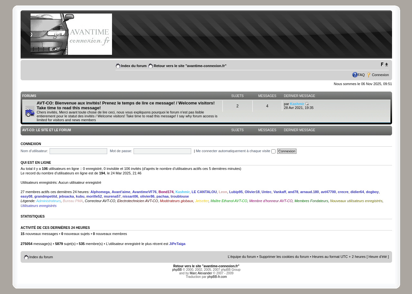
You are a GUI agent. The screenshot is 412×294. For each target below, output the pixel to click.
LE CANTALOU (204, 192)
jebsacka (66, 196)
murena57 (112, 196)
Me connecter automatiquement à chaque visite (235, 151)
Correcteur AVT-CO (100, 201)
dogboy (372, 192)
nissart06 (130, 196)
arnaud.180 (309, 192)
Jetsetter (202, 201)
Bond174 (166, 192)
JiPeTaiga (177, 244)
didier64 (357, 192)
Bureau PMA (73, 201)
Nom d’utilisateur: (34, 151)
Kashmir (297, 104)
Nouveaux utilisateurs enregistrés (356, 201)
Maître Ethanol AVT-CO (229, 201)
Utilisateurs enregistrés (39, 206)
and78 (293, 192)
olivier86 (147, 196)
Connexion (380, 75)
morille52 (94, 196)
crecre (343, 192)
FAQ (361, 75)
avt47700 (328, 192)
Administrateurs (48, 201)
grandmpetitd (45, 196)
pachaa (162, 196)
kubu (80, 196)
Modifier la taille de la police (384, 64)
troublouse (180, 196)
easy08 (27, 196)
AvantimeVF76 (144, 192)
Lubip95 (236, 192)
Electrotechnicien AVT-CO (137, 201)
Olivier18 (252, 192)
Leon (223, 192)
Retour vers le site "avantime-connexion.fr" (190, 66)
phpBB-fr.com (217, 277)
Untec (267, 192)
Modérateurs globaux (176, 201)
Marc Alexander (201, 273)
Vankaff (279, 192)
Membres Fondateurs (311, 201)
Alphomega (100, 192)
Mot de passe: (121, 151)
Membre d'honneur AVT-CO (271, 201)
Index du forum (133, 66)
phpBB (177, 269)
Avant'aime (121, 192)
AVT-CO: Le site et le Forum (46, 130)
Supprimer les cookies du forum (284, 257)
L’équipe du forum (242, 257)
